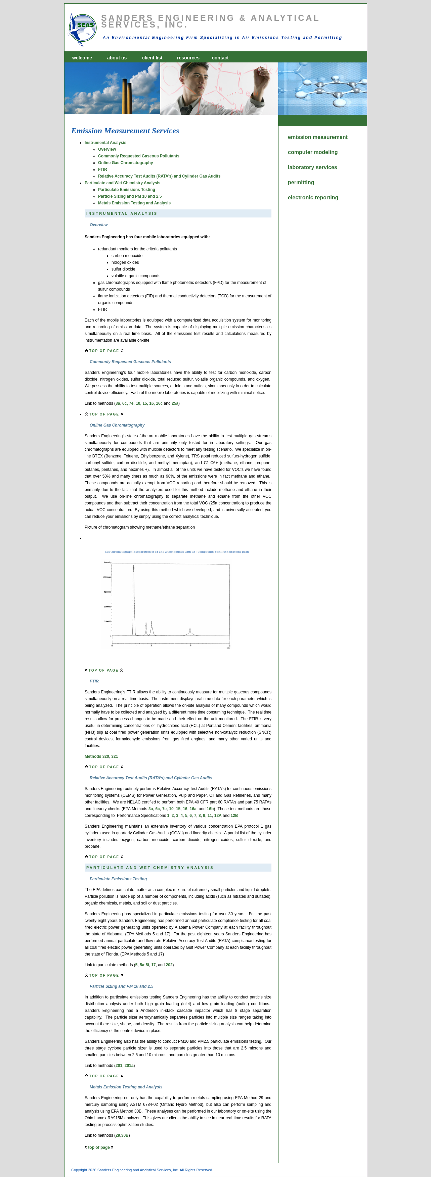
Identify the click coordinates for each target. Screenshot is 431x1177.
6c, (125, 403)
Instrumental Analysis (105, 142)
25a (175, 403)
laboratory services (307, 167)
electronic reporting (307, 197)
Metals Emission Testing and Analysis (134, 203)
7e (131, 403)
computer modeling (307, 152)
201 (119, 1065)
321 (114, 756)
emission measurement (307, 137)
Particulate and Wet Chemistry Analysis (122, 183)
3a (118, 403)
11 (210, 815)
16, (152, 403)
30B (125, 1135)
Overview (107, 149)
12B (234, 815)
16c (159, 403)
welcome (82, 57)
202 (169, 965)
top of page (104, 351)
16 (185, 808)
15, (145, 403)
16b (210, 808)
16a (193, 808)
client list (152, 57)
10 (171, 808)
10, (138, 403)
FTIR (102, 169)
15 (178, 808)
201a (129, 1065)
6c (157, 808)
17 (153, 965)
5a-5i (144, 965)
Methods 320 (97, 756)
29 (118, 1135)
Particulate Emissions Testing (126, 189)
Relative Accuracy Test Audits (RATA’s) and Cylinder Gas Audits (159, 176)
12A (218, 815)
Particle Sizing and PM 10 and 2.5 (130, 196)
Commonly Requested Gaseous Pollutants (138, 156)
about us (117, 57)
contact (220, 57)
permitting (301, 182)
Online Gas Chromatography (125, 162)
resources (188, 57)
